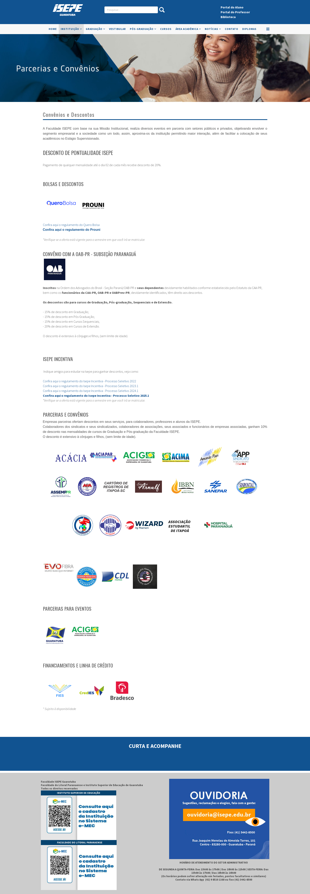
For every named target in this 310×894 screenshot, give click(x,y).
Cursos (166, 29)
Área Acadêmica (187, 29)
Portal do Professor (235, 12)
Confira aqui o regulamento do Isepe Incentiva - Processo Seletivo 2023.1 (90, 386)
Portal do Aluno (232, 7)
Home (53, 29)
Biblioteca (228, 17)
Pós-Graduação (141, 29)
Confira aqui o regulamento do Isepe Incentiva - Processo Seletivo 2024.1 (90, 391)
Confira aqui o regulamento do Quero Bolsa (71, 225)
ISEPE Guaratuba (58, 760)
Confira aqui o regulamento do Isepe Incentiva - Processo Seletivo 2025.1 (96, 396)
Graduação (94, 29)
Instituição (70, 29)
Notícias (211, 29)
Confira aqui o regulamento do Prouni (71, 229)
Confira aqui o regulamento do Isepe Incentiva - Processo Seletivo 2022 (90, 381)
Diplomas (249, 29)
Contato (231, 29)
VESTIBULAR (117, 29)
